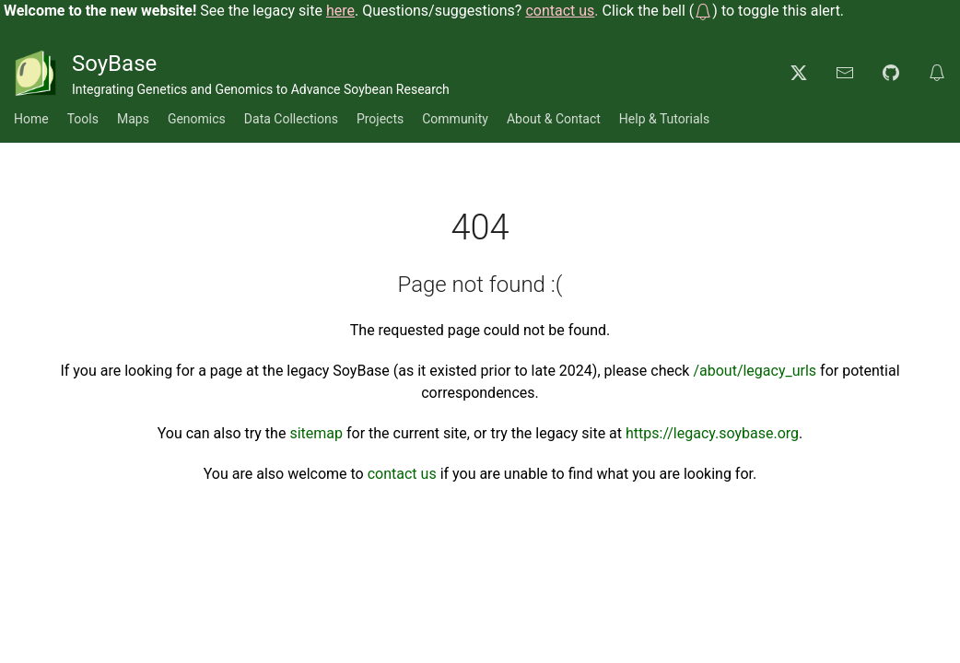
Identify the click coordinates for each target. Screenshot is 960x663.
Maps (133, 118)
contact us (402, 474)
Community (455, 118)
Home (31, 118)
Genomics (197, 118)
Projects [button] (380, 118)
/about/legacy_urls (754, 370)
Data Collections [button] (291, 118)
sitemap (316, 433)
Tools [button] (83, 118)
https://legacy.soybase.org (712, 433)
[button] (703, 10)
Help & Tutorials (664, 118)
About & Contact (554, 118)
